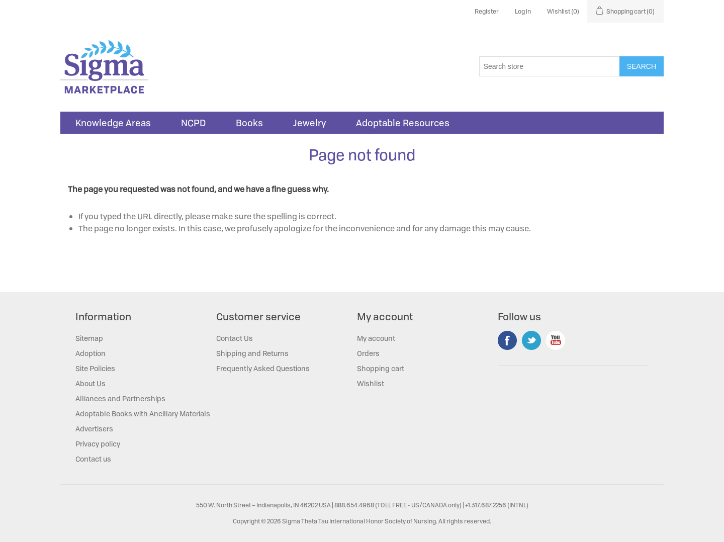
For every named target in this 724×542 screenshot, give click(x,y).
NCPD (193, 123)
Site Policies (95, 368)
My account (376, 338)
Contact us (93, 459)
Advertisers (94, 428)
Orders (368, 353)
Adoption (90, 353)
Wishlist (370, 383)
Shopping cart (380, 368)
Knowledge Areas (113, 123)
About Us (90, 383)
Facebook (507, 340)
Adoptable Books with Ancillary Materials (142, 413)
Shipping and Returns (252, 353)
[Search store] (549, 66)
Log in (523, 11)
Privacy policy (97, 443)
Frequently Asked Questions (263, 368)
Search (641, 66)
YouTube (555, 340)
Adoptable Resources (402, 123)
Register (487, 11)
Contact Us (234, 338)
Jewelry (309, 123)
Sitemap (89, 338)
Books (249, 123)
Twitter (531, 340)
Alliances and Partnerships (120, 398)
